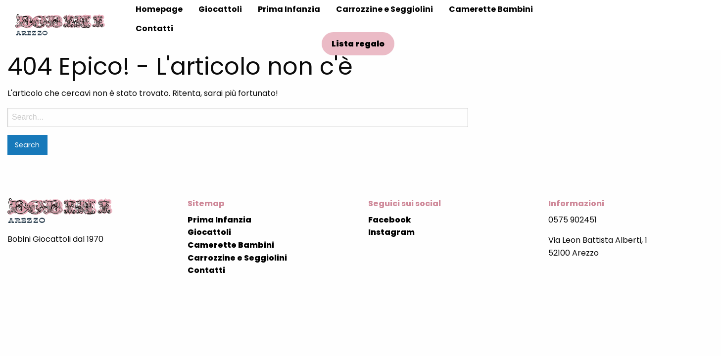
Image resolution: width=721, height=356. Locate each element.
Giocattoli (220, 9)
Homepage (159, 9)
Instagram (391, 232)
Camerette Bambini (491, 9)
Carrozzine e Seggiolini (384, 9)
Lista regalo (358, 43)
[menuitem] (159, 9)
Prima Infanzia (289, 9)
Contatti (154, 28)
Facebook (389, 219)
